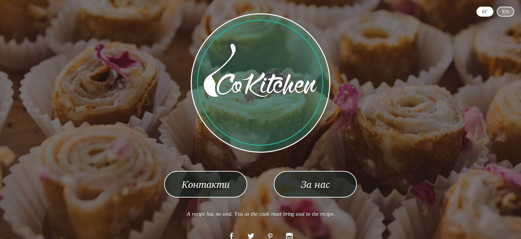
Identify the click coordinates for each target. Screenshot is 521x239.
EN (505, 11)
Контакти (206, 184)
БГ (485, 11)
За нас (315, 184)
